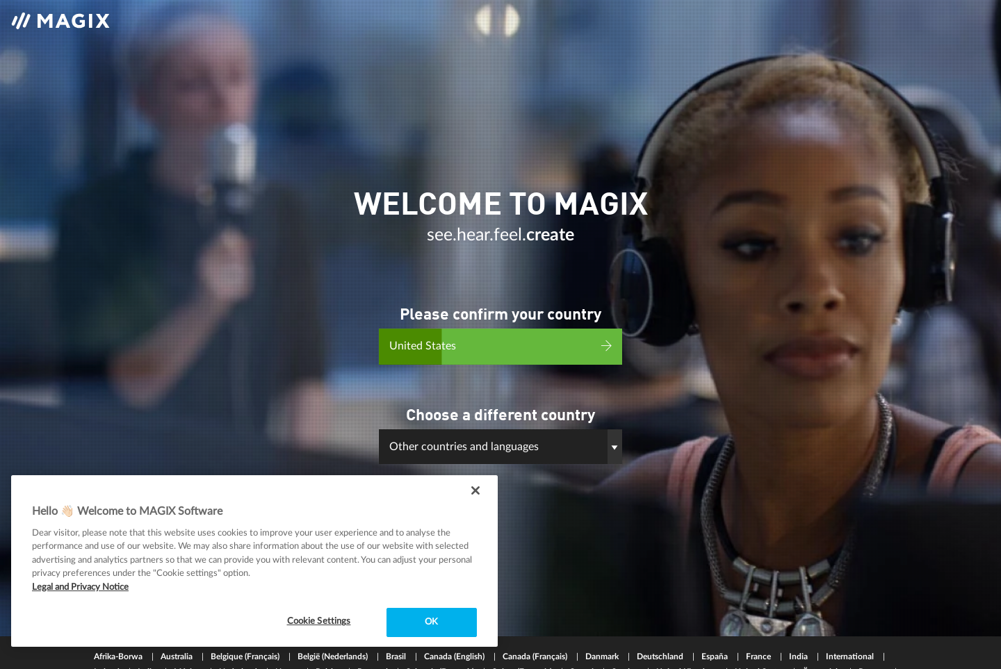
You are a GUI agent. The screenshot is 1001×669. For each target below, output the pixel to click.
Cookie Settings (319, 621)
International (851, 622)
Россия (873, 638)
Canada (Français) (536, 622)
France (759, 622)
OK (431, 622)
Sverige (626, 638)
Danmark (603, 622)
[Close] (475, 490)
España (715, 622)
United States (760, 638)
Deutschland (661, 622)
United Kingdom (687, 638)
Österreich (822, 638)
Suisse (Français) (523, 638)
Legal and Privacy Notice (80, 587)
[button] (500, 436)
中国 (103, 653)
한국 (180, 653)
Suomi (583, 638)
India (799, 622)
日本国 (142, 653)
